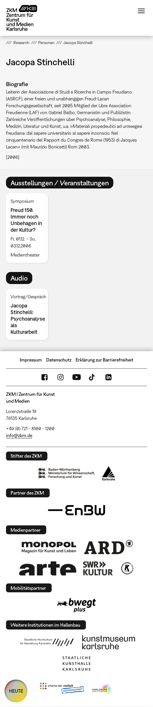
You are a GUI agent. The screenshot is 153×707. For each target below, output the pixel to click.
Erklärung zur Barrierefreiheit (104, 359)
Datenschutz (58, 359)
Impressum (31, 359)
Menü (141, 11)
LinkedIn (108, 377)
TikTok (92, 377)
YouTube (76, 377)
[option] (29, 228)
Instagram (60, 377)
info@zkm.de (19, 435)
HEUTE (16, 691)
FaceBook (44, 377)
